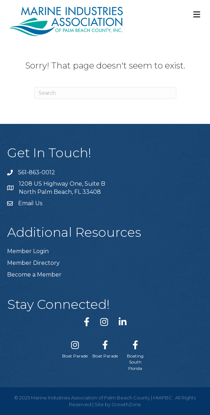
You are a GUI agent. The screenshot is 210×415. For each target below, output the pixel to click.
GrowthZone (126, 404)
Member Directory (33, 263)
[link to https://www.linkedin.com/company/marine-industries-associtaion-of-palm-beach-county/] (122, 322)
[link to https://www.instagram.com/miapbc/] (104, 322)
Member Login (28, 251)
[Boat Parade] (75, 348)
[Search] (105, 93)
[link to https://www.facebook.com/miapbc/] (86, 322)
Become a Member (34, 274)
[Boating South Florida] (135, 354)
